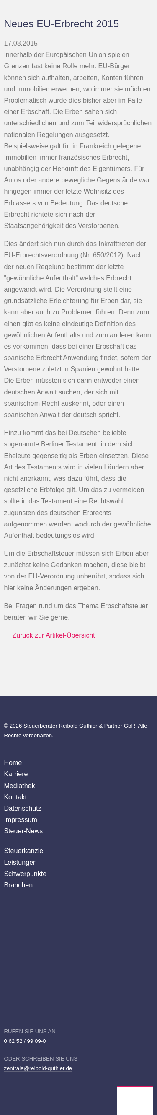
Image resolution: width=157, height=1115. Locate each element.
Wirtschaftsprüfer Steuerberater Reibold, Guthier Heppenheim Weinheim (135, 1101)
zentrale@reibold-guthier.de (38, 1068)
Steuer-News (23, 831)
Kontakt (15, 797)
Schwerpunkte (25, 873)
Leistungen (20, 862)
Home (13, 762)
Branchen (18, 885)
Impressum (20, 819)
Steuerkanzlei (24, 850)
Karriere (16, 774)
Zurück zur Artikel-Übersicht (53, 635)
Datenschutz (22, 808)
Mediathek (19, 785)
